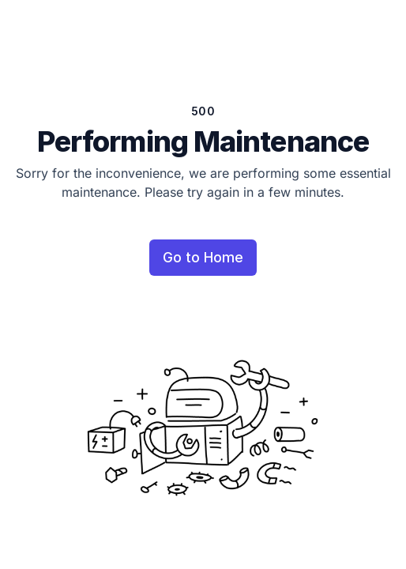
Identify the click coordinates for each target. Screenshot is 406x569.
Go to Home (203, 257)
